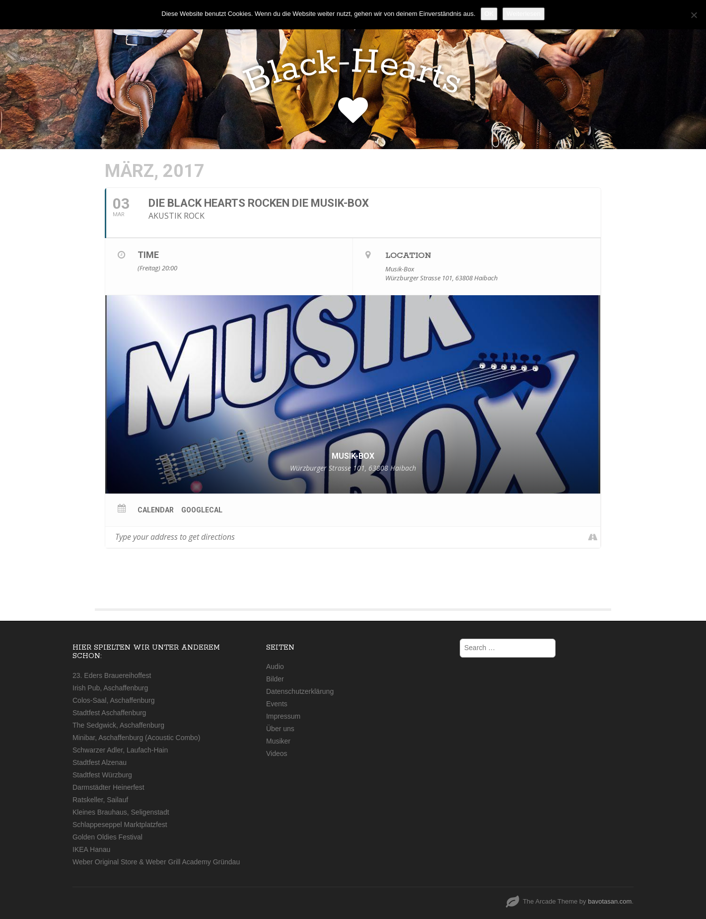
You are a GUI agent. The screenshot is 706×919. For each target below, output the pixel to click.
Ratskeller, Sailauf (100, 800)
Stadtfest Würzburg (102, 775)
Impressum (283, 716)
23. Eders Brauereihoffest (111, 675)
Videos (276, 753)
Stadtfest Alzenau (99, 762)
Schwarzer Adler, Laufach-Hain (120, 750)
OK (489, 13)
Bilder (275, 679)
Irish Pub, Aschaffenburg (110, 688)
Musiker (278, 741)
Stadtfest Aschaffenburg (109, 713)
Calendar (156, 510)
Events (276, 704)
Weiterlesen (523, 13)
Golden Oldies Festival (107, 837)
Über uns (280, 729)
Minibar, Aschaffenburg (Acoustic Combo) (136, 738)
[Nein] (694, 15)
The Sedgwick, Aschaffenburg (118, 725)
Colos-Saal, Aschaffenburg (113, 700)
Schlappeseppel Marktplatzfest (119, 825)
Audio (275, 666)
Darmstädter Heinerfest (108, 787)
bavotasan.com (610, 901)
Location (408, 256)
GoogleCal (201, 510)
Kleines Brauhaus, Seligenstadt (120, 812)
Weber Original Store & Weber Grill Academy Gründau (156, 862)
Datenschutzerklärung (300, 691)
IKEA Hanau (91, 849)
